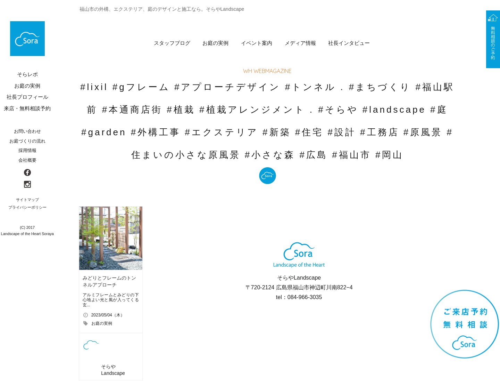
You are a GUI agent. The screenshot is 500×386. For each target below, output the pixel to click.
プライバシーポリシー (27, 207)
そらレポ (27, 74)
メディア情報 (300, 43)
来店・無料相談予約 (27, 108)
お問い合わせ (27, 131)
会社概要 (27, 160)
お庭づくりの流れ (27, 141)
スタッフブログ (172, 43)
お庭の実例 (215, 43)
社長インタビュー (349, 43)
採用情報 (27, 150)
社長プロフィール (27, 97)
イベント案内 (256, 43)
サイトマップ (27, 200)
